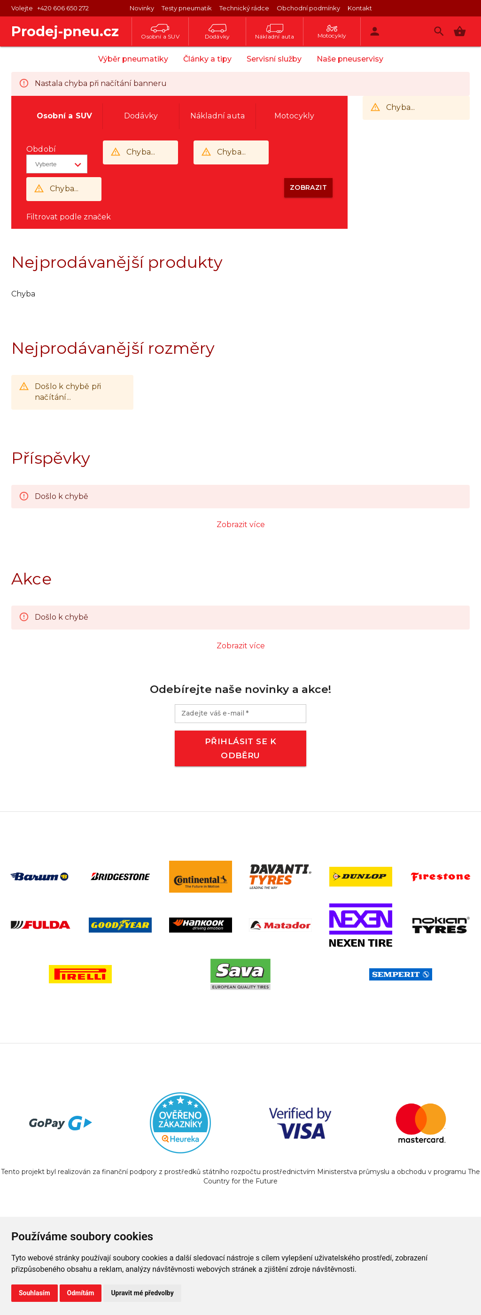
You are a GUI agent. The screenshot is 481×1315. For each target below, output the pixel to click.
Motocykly (332, 32)
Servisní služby (274, 58)
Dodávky (217, 32)
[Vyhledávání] (439, 31)
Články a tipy (207, 58)
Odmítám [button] (80, 1293)
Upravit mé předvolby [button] (142, 1293)
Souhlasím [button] (34, 1293)
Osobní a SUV (160, 32)
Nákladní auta (275, 32)
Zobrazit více (241, 524)
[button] (460, 31)
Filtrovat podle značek (68, 216)
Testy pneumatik (187, 8)
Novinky (142, 8)
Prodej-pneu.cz (65, 31)
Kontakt (360, 8)
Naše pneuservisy (350, 58)
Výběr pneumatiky (133, 58)
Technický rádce (244, 8)
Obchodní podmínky (308, 8)
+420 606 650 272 (63, 8)
